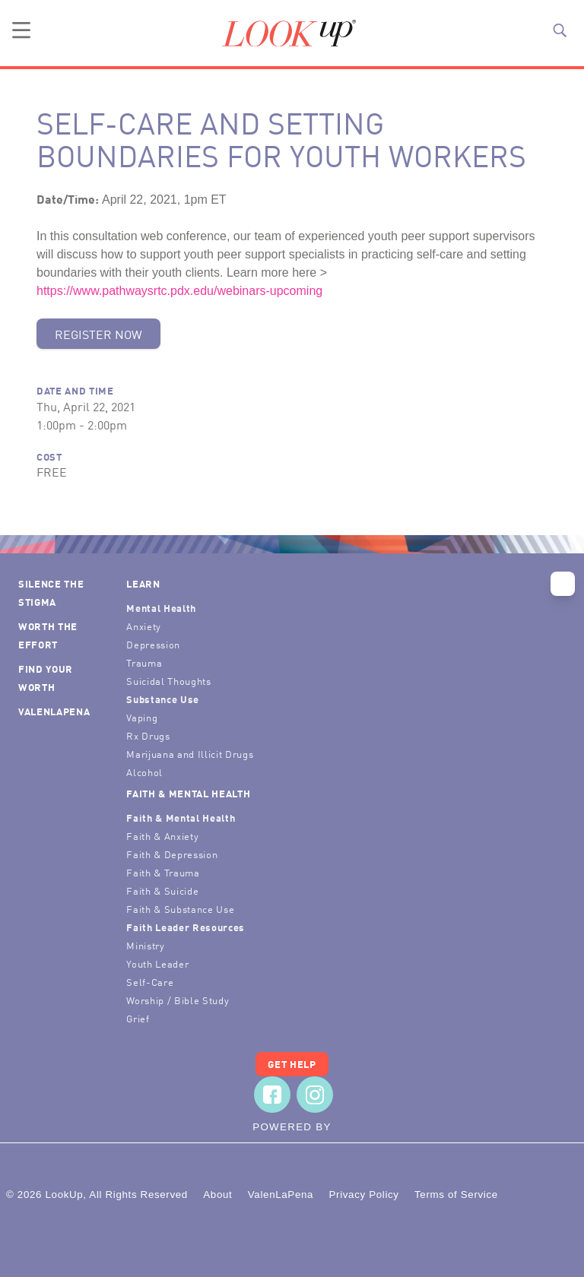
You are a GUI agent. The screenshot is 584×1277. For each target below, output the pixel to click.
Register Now (98, 334)
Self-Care (149, 981)
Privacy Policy (363, 1194)
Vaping (141, 717)
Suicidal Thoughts (168, 680)
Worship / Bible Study (177, 1000)
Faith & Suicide (162, 890)
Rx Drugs (148, 735)
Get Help (292, 1064)
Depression (153, 644)
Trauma (144, 662)
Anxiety (143, 626)
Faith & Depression (171, 854)
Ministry (145, 945)
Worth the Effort (48, 635)
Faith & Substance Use (180, 909)
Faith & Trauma (162, 872)
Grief (137, 1018)
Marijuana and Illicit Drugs (189, 753)
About (217, 1194)
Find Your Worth (45, 677)
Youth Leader (157, 963)
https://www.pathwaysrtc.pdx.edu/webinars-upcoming (179, 290)
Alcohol (144, 772)
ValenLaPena (54, 711)
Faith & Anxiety (162, 836)
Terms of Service (456, 1194)
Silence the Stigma (51, 592)
